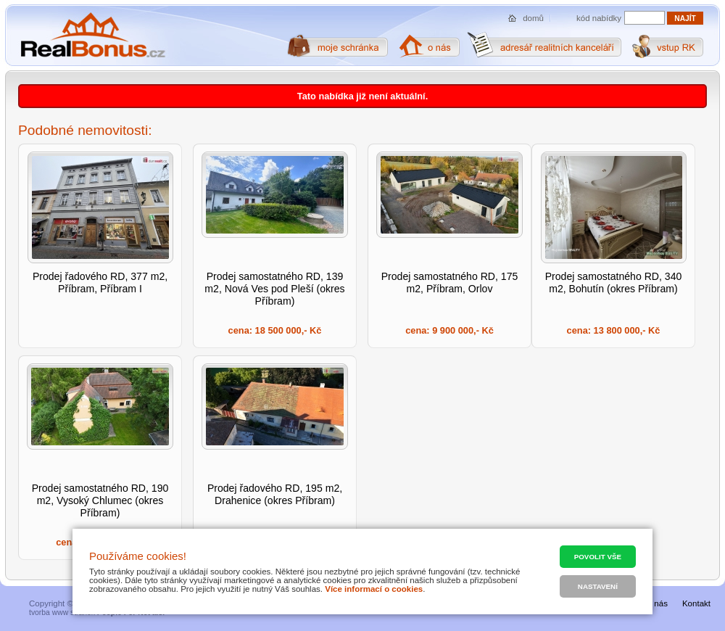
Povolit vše (597, 557)
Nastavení (598, 586)
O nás (656, 603)
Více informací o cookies (374, 589)
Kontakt (696, 603)
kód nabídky (598, 18)
